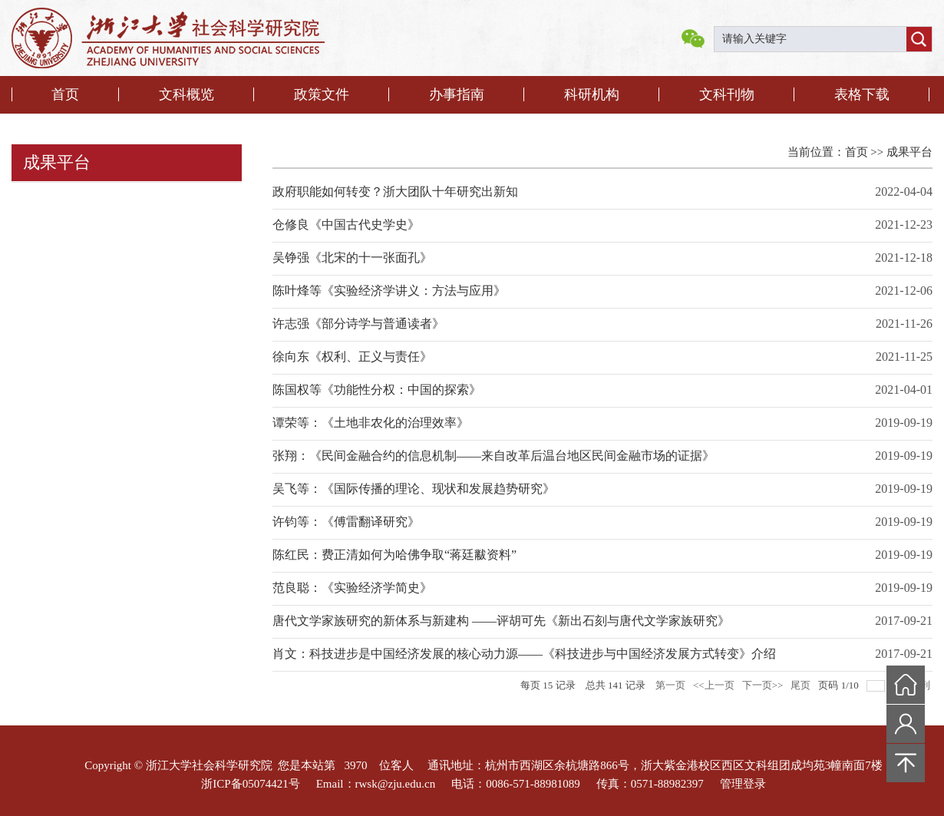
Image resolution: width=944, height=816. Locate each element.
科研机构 (591, 94)
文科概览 (186, 94)
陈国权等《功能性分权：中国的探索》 (376, 389)
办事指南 (456, 94)
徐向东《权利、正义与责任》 (352, 356)
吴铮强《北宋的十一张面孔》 (352, 257)
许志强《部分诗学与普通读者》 (358, 323)
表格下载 (862, 94)
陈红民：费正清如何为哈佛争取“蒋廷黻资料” (394, 554)
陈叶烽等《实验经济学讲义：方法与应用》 (389, 290)
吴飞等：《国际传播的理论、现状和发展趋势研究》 (413, 488)
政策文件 (321, 94)
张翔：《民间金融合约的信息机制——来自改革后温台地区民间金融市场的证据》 (493, 455)
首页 (65, 94)
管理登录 (743, 784)
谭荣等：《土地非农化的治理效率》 (370, 422)
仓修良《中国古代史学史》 (346, 224)
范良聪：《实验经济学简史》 (352, 587)
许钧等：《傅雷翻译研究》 (346, 521)
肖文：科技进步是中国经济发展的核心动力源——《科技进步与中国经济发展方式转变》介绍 (524, 653)
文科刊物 (726, 94)
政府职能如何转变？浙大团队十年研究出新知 (395, 191)
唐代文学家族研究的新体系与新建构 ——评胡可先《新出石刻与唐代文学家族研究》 (501, 620)
